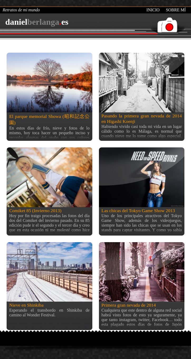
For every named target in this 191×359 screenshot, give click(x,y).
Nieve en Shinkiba (26, 305)
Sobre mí (176, 10)
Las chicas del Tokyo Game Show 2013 (138, 210)
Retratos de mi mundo (21, 10)
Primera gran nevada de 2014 (129, 305)
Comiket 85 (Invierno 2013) (35, 210)
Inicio (153, 10)
